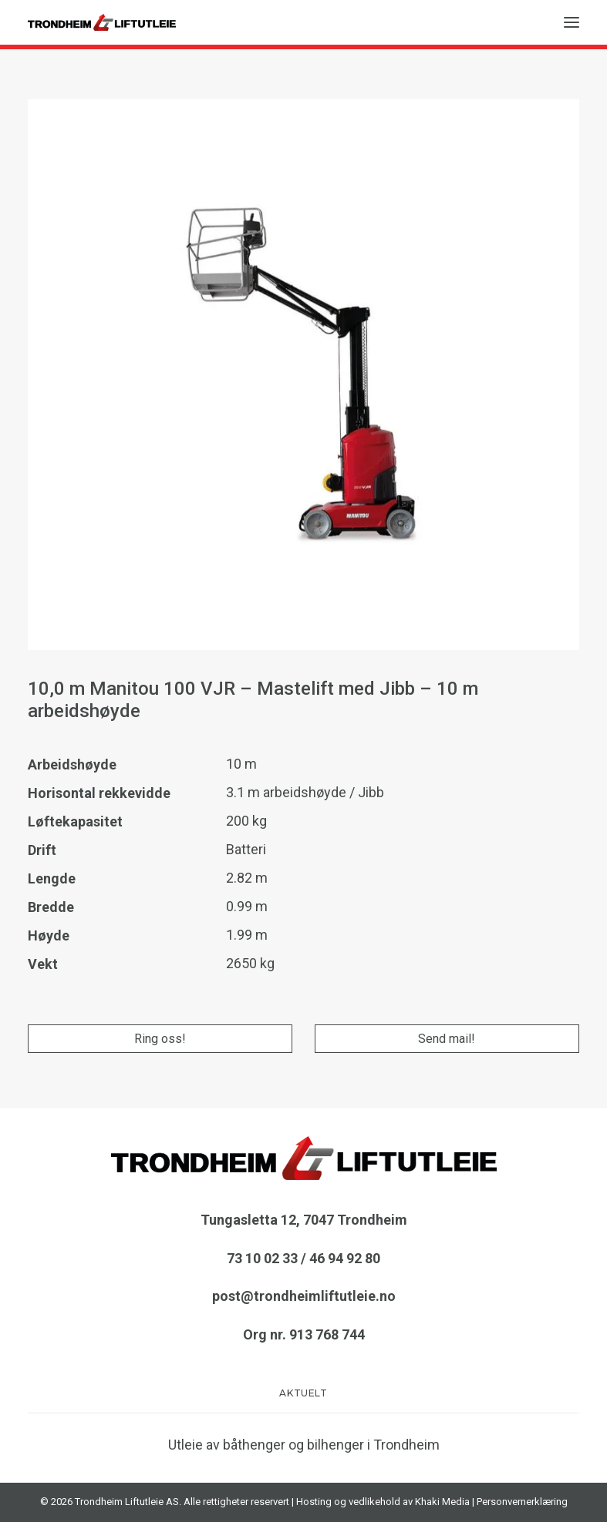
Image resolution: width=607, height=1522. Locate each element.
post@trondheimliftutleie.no (304, 1296)
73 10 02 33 (262, 1258)
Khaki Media (442, 1501)
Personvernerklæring (522, 1501)
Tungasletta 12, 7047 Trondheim (304, 1220)
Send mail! (446, 1038)
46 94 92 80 (344, 1258)
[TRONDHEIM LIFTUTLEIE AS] (102, 22)
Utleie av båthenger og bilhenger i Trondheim (304, 1445)
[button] (571, 22)
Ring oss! (160, 1038)
